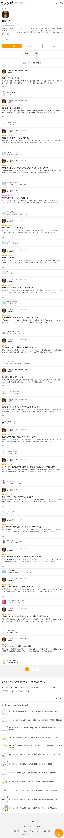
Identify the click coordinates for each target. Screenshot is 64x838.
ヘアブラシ (5, 691)
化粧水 (36, 687)
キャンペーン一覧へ (32, 55)
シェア (52, 46)
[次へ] (32, 669)
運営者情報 (17, 831)
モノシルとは (37, 826)
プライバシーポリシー (35, 831)
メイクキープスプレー (25, 691)
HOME (32, 821)
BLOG (8, 40)
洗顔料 (22, 687)
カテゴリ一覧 (27, 826)
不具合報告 (47, 831)
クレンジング (29, 687)
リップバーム (13, 691)
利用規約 (24, 831)
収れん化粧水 (6, 687)
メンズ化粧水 (15, 687)
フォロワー (32, 46)
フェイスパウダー (44, 687)
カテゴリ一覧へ (57, 698)
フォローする (11, 46)
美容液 (53, 687)
